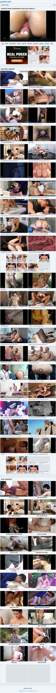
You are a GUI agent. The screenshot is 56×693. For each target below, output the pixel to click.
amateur (47, 43)
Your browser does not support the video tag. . (28, 26)
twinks (19, 43)
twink (6, 43)
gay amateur (13, 43)
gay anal (36, 43)
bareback (30, 43)
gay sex (24, 43)
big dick (41, 43)
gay (3, 43)
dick (52, 43)
